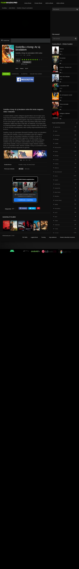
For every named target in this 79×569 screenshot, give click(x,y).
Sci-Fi (26, 68)
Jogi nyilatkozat (52, 237)
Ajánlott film (57, 127)
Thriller (56, 220)
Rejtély (56, 204)
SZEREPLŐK (15, 74)
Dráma (56, 151)
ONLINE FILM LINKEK (36, 74)
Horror (56, 176)
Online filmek (27, 3)
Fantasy (56, 163)
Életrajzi (56, 155)
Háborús (57, 167)
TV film (56, 228)
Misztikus (57, 196)
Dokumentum (58, 147)
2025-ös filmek (49, 3)
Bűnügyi (56, 139)
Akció (17, 68)
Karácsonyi (57, 184)
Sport (56, 216)
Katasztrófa (57, 188)
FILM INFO (6, 74)
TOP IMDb (24, 237)
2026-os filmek (60, 3)
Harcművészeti (58, 172)
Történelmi (57, 224)
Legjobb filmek (34, 237)
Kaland (21, 68)
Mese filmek (57, 192)
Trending (43, 237)
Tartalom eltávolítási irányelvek (67, 237)
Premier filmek (38, 3)
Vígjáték (56, 233)
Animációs (57, 135)
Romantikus (57, 208)
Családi (56, 143)
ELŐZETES (24, 74)
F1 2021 (57, 159)
